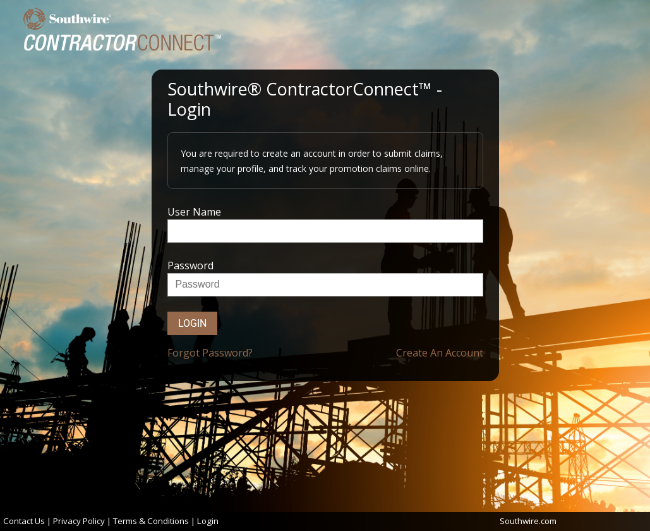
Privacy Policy (79, 521)
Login (192, 323)
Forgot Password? (210, 353)
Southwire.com (528, 521)
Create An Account (439, 353)
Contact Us (24, 521)
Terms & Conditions (151, 521)
